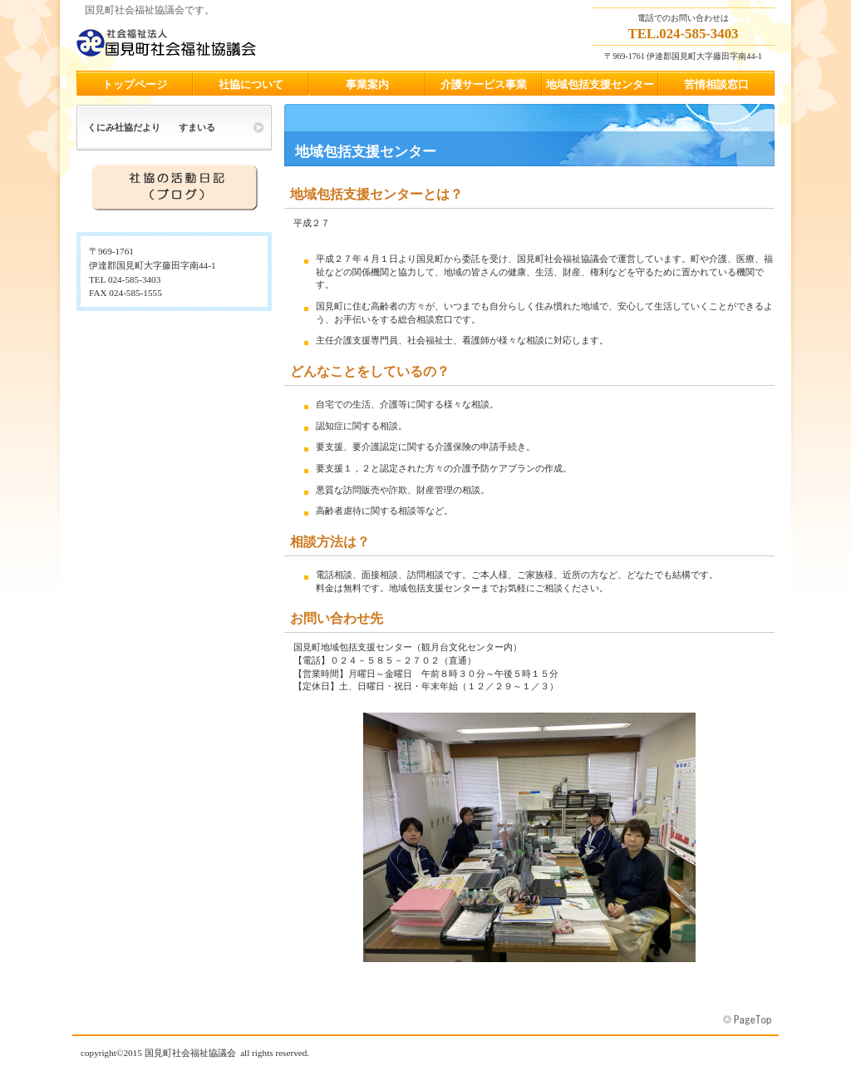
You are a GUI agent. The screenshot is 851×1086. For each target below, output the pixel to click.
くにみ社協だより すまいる (151, 127)
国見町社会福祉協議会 (242, 42)
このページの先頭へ (749, 1020)
